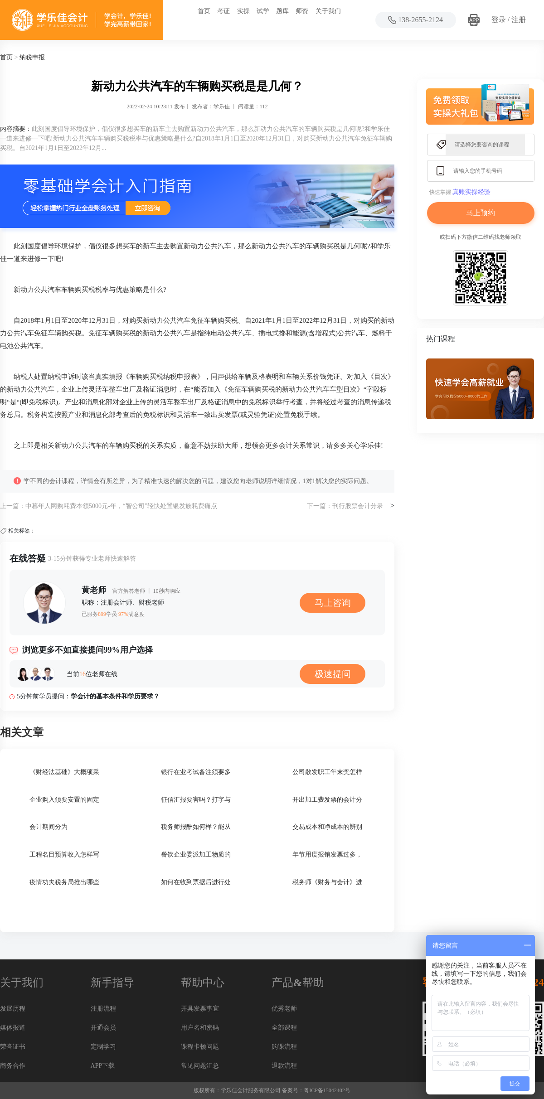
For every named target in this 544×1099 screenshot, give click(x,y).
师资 (302, 11)
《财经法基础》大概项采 (64, 772)
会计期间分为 (48, 826)
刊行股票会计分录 (357, 506)
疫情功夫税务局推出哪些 (64, 882)
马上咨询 (333, 603)
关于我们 (328, 11)
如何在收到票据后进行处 (196, 882)
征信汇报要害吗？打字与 (196, 799)
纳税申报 (32, 57)
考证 (223, 11)
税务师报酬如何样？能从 (196, 826)
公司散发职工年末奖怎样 (327, 772)
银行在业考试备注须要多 (196, 772)
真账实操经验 (471, 192)
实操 (243, 11)
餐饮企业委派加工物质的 (196, 854)
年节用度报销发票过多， (327, 854)
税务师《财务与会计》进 (327, 882)
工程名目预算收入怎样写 (64, 854)
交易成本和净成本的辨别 (327, 826)
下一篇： (319, 506)
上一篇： (12, 506)
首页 (204, 11)
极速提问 (333, 674)
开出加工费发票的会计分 (327, 799)
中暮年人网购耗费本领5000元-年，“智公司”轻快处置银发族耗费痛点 (121, 506)
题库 (282, 11)
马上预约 (480, 213)
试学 (263, 11)
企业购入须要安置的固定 (64, 799)
